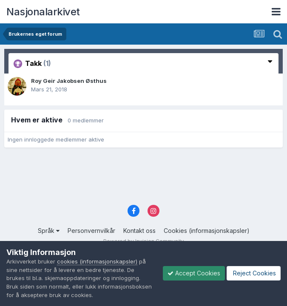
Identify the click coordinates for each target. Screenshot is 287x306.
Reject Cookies (253, 273)
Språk (49, 230)
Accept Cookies (194, 273)
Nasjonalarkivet (43, 12)
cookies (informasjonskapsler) (97, 261)
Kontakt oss (139, 230)
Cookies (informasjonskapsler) (207, 230)
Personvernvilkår (91, 230)
